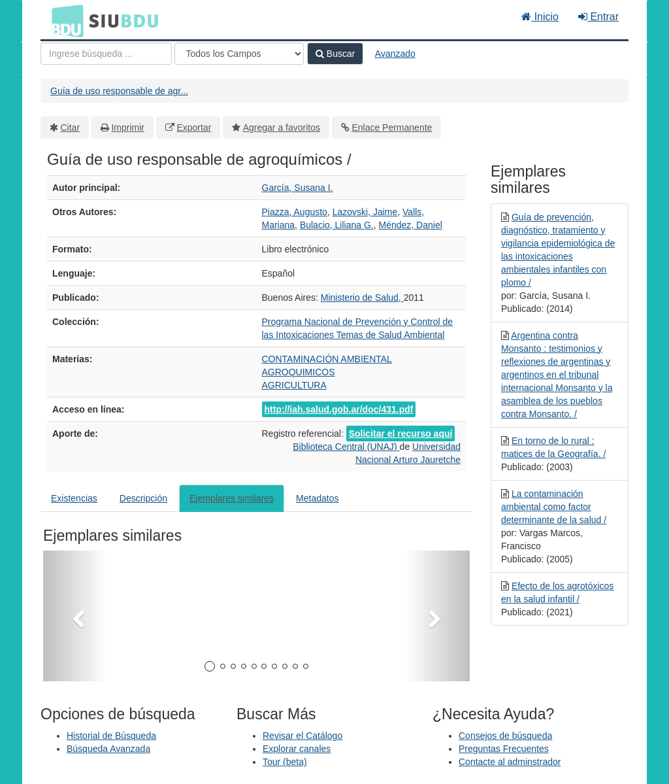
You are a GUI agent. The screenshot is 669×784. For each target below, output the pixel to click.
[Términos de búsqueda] (106, 54)
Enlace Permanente (391, 127)
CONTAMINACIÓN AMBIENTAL (327, 359)
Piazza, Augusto (294, 212)
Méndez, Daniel (410, 225)
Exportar (193, 127)
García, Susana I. (297, 187)
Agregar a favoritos (281, 127)
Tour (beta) (285, 762)
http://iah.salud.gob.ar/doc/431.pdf (339, 409)
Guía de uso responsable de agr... (119, 91)
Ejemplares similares (231, 498)
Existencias (74, 498)
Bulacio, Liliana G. (337, 225)
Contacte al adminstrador (510, 762)
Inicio (540, 16)
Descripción (143, 498)
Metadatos (317, 498)
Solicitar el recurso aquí (401, 433)
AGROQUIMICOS (298, 372)
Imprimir (127, 127)
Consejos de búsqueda (505, 735)
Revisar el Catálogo (302, 735)
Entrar (598, 16)
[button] (75, 616)
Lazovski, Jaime (365, 212)
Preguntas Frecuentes (504, 748)
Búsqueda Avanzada (108, 748)
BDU (64, 20)
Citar (70, 127)
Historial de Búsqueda (111, 735)
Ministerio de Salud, (362, 297)
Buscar (335, 53)
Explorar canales (297, 748)
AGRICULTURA (294, 385)
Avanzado (395, 53)
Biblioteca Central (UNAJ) (346, 446)
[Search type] (239, 54)
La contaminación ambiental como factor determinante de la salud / (553, 506)
